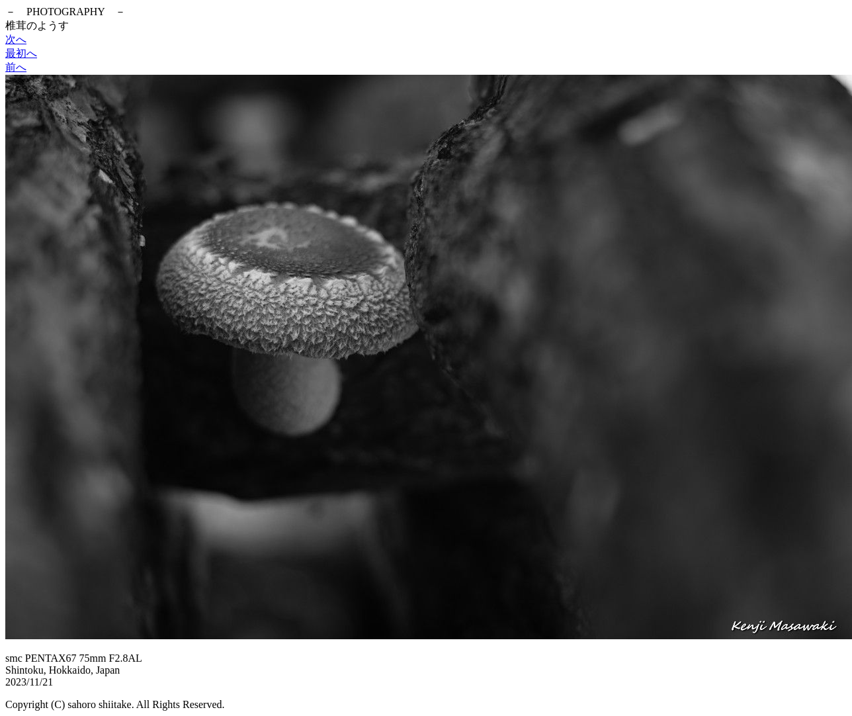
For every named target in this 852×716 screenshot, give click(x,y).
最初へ (21, 53)
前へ (15, 67)
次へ (15, 39)
